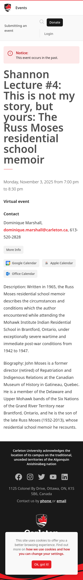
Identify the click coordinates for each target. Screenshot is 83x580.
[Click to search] (42, 22)
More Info (13, 250)
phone (46, 500)
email (61, 500)
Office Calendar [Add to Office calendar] (20, 274)
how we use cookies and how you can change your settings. (44, 551)
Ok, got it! (41, 564)
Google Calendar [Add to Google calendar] (21, 263)
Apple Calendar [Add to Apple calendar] (58, 263)
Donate (54, 22)
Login (48, 33)
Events (21, 8)
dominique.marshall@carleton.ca (36, 229)
